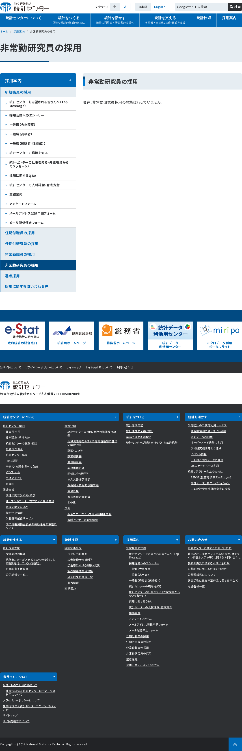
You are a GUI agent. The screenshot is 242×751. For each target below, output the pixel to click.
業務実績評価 (75, 468)
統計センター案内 (14, 426)
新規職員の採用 (18, 92)
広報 (67, 508)
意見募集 (73, 491)
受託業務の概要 (16, 554)
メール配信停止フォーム (26, 222)
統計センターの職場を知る (28, 153)
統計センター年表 (17, 455)
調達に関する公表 (17, 507)
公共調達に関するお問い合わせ (207, 569)
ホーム (4, 31)
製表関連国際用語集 (80, 571)
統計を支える (165, 20)
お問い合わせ (125, 367)
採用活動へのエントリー (26, 115)
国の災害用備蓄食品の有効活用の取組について (31, 526)
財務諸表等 (74, 462)
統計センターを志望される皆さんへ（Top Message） (38, 104)
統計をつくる (69, 20)
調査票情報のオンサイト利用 (208, 431)
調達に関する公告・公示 (20, 495)
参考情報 (73, 583)
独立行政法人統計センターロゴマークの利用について (30, 692)
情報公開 (70, 426)
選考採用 (12, 275)
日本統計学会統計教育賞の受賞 (210, 488)
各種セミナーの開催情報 (82, 520)
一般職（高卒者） (20, 134)
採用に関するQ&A (22, 175)
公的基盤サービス (17, 574)
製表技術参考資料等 (80, 559)
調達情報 (8, 489)
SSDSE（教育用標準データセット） (211, 477)
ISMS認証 (12, 460)
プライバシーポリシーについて (43, 367)
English (160, 7)
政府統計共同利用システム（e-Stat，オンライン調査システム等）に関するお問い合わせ (214, 555)
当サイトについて (10, 367)
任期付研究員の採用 (22, 243)
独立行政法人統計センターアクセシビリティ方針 (29, 708)
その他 (71, 502)
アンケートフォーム (22, 203)
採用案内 (19, 31)
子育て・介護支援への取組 (22, 466)
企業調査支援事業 (17, 569)
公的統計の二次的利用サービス (207, 425)
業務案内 (16, 194)
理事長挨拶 (13, 432)
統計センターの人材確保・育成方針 (34, 185)
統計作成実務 (134, 425)
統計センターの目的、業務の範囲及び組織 (91, 433)
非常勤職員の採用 (20, 254)
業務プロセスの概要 (138, 437)
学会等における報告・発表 (83, 565)
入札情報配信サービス (20, 518)
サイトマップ (73, 367)
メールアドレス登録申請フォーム (32, 213)
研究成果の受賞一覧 (80, 577)
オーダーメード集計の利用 (207, 442)
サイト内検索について (99, 367)
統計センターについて (23, 18)
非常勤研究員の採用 (22, 265)
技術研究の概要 (77, 554)
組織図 (10, 484)
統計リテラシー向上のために (205, 471)
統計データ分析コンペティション (210, 483)
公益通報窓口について (202, 574)
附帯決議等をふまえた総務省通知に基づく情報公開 (92, 443)
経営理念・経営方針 (18, 437)
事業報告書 (74, 456)
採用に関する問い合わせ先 (27, 286)
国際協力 (70, 588)
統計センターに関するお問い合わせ (209, 548)
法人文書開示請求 (78, 479)
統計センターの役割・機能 (22, 443)
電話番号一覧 (196, 586)
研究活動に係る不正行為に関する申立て (213, 580)
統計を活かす (115, 20)
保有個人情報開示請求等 (83, 485)
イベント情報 (199, 454)
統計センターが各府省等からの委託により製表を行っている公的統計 (30, 561)
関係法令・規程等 (78, 473)
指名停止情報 (14, 513)
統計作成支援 (11, 548)
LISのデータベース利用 (205, 465)
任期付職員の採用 (20, 232)
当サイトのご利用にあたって (20, 685)
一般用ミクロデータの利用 (207, 460)
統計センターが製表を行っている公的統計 (151, 442)
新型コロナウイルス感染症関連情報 (89, 514)
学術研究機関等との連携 (206, 448)
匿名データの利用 (202, 437)
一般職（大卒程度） (22, 124)
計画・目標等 (75, 450)
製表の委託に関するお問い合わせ (209, 563)
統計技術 (204, 18)
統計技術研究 (73, 548)
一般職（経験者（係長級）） (27, 143)
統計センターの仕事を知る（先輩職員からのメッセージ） (39, 164)
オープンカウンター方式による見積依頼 (30, 501)
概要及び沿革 (14, 449)
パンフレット (13, 472)
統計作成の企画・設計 (139, 431)
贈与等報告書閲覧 (78, 497)
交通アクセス (14, 478)
